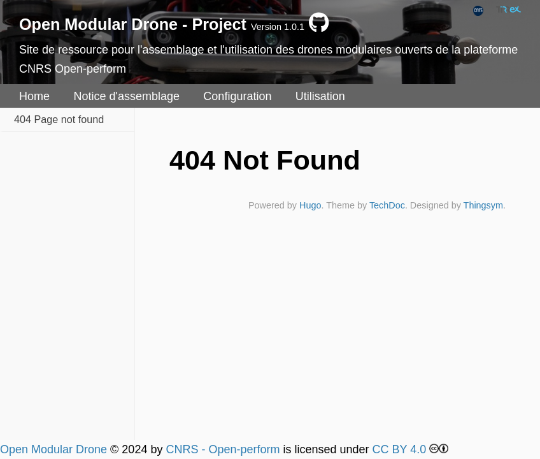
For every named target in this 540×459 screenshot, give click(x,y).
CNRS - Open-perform (223, 449)
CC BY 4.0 (400, 449)
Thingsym (483, 205)
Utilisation (320, 96)
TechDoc (387, 205)
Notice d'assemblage (126, 96)
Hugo (310, 205)
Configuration (237, 96)
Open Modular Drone (53, 449)
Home (34, 96)
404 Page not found (59, 119)
